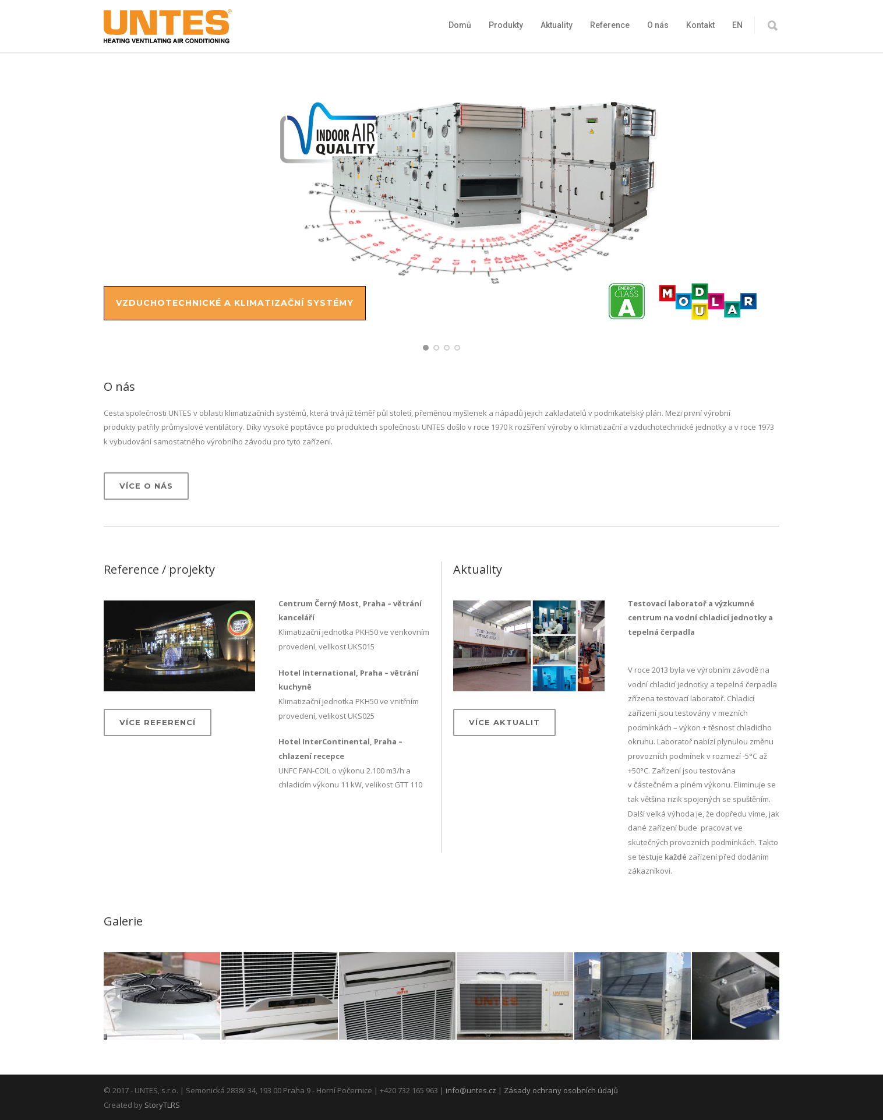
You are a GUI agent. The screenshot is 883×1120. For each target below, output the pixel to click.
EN (737, 25)
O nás (658, 25)
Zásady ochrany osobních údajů (561, 1090)
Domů (459, 25)
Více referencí (157, 722)
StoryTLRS (162, 1105)
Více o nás (146, 485)
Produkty (506, 25)
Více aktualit (504, 722)
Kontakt (700, 25)
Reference (610, 25)
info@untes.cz (471, 1090)
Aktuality (557, 25)
